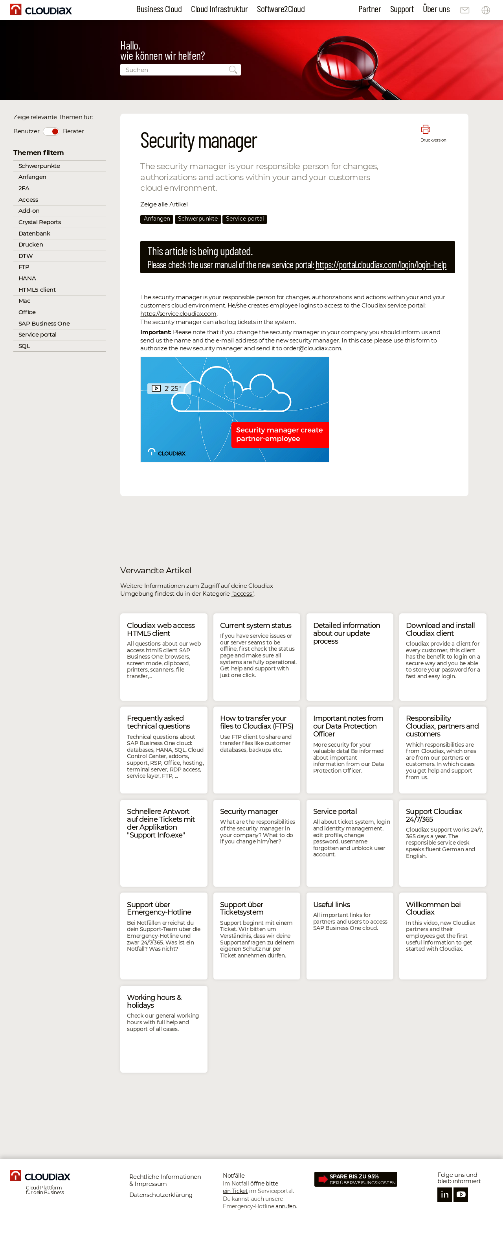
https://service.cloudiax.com (178, 313)
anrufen (285, 1206)
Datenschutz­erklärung (161, 1194)
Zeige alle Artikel (163, 204)
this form (417, 340)
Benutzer (26, 131)
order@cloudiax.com (312, 348)
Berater (73, 131)
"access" (242, 593)
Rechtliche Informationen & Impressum (165, 1180)
